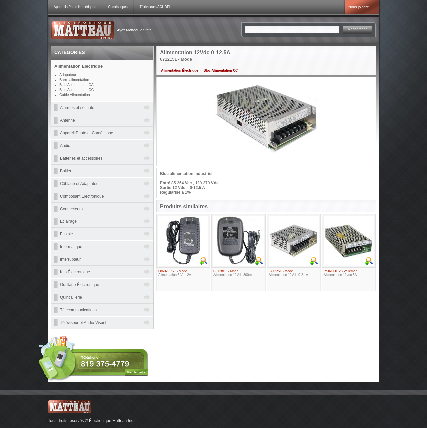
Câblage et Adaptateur (80, 183)
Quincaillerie (71, 297)
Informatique (71, 246)
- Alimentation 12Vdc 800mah (234, 273)
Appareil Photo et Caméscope (86, 133)
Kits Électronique (75, 272)
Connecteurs (71, 209)
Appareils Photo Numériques (75, 7)
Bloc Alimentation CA (76, 85)
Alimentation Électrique (179, 70)
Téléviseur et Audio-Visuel (83, 322)
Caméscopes (117, 7)
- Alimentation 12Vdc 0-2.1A (288, 273)
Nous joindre (358, 7)
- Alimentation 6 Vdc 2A (174, 273)
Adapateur (67, 75)
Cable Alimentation (74, 95)
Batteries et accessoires (81, 158)
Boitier (65, 171)
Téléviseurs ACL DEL (155, 7)
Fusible (66, 234)
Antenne (67, 120)
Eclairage (68, 221)
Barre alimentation (74, 80)
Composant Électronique (82, 196)
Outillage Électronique (79, 284)
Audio (65, 145)
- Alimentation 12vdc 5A (340, 273)
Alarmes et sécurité (77, 107)
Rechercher (357, 29)
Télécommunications (78, 310)
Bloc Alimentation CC (220, 70)
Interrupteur (70, 259)
